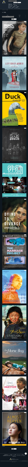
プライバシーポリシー (13, 455)
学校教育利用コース (6, 454)
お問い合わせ (14, 456)
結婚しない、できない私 (5, 90)
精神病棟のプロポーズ (5, 268)
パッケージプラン (10, 8)
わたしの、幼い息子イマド (5, 55)
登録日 (10, 15)
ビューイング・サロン (17, 8)
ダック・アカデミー (4, 126)
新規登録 (16, 2)
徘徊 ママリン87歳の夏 (5, 197)
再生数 (22, 15)
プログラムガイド (18, 454)
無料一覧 (17, 7)
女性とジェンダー (10, 5)
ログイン (19, 2)
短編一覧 (9, 7)
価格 (22, 16)
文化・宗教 (15, 5)
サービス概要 (14, 454)
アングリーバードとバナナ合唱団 (6, 410)
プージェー (3, 339)
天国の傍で (3, 446)
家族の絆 (14, 6)
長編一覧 (18, 6)
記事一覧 (13, 7)
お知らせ (24, 455)
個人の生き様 (10, 6)
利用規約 (23, 454)
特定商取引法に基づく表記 (6, 455)
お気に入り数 (10, 16)
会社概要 (11, 454)
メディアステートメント (19, 455)
